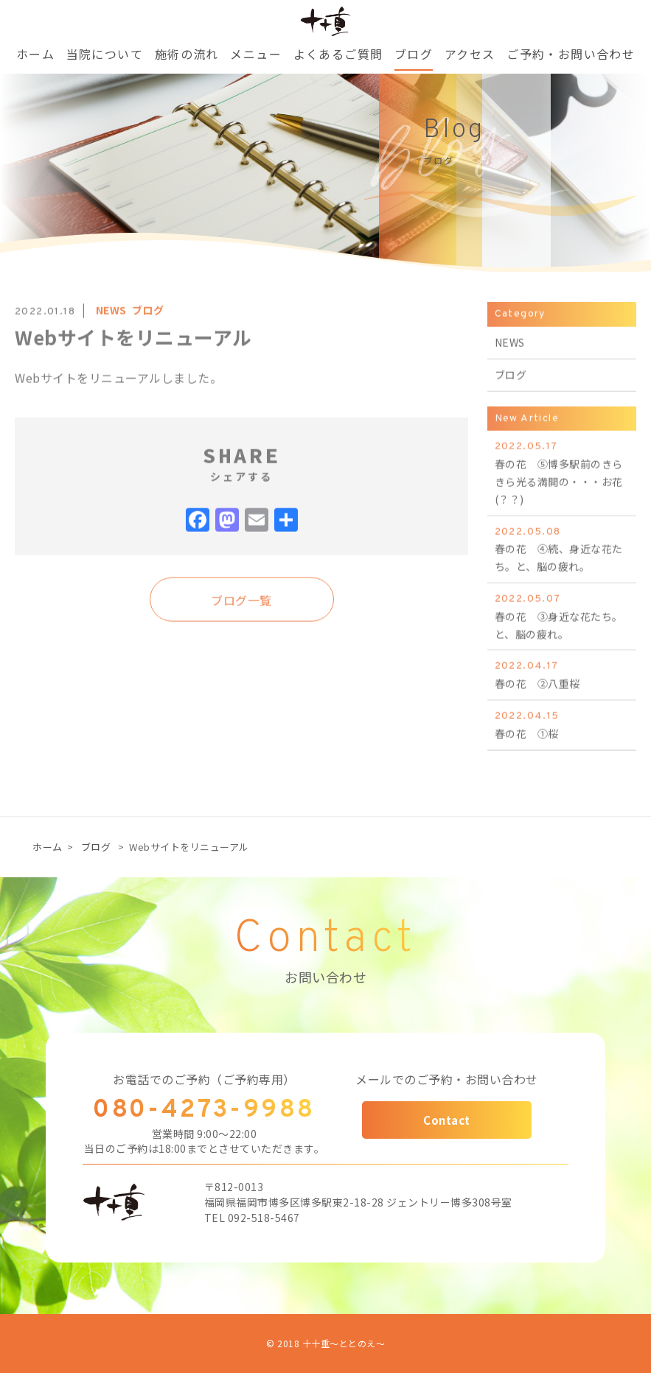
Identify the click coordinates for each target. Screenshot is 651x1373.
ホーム (47, 847)
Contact (446, 1120)
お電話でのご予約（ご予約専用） (204, 1079)
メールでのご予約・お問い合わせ (446, 1079)
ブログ (96, 847)
